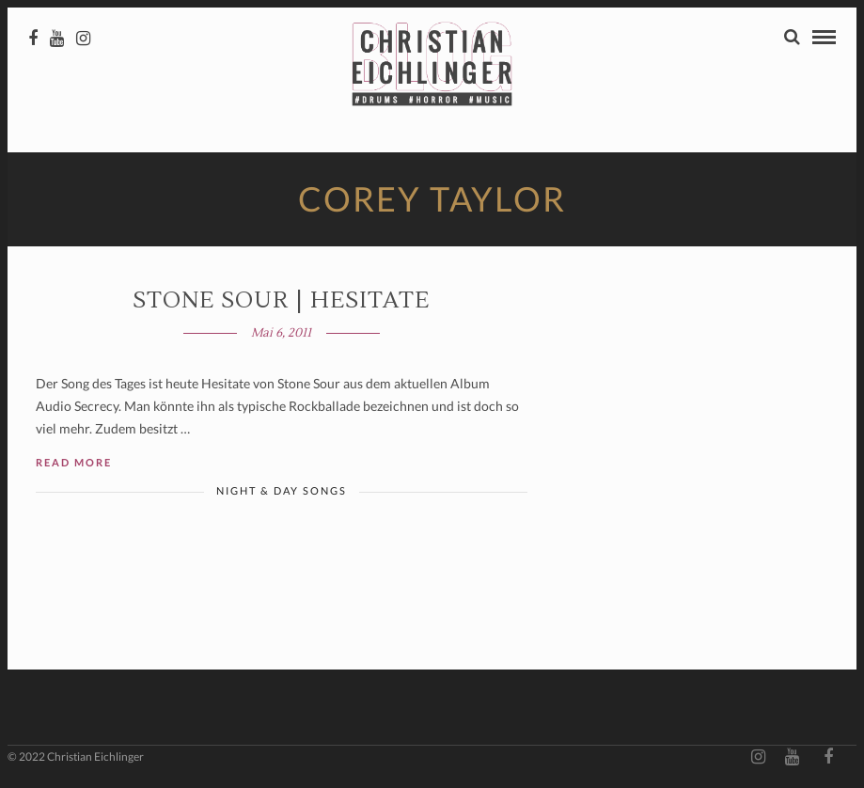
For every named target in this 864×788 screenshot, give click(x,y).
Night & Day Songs (281, 490)
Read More (74, 462)
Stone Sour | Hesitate (281, 300)
